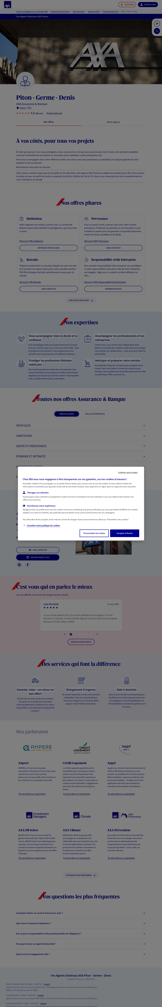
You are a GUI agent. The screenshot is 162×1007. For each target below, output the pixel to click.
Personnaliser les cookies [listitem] (94, 533)
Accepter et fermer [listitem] (125, 533)
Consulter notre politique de (43, 525)
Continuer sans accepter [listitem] (128, 472)
